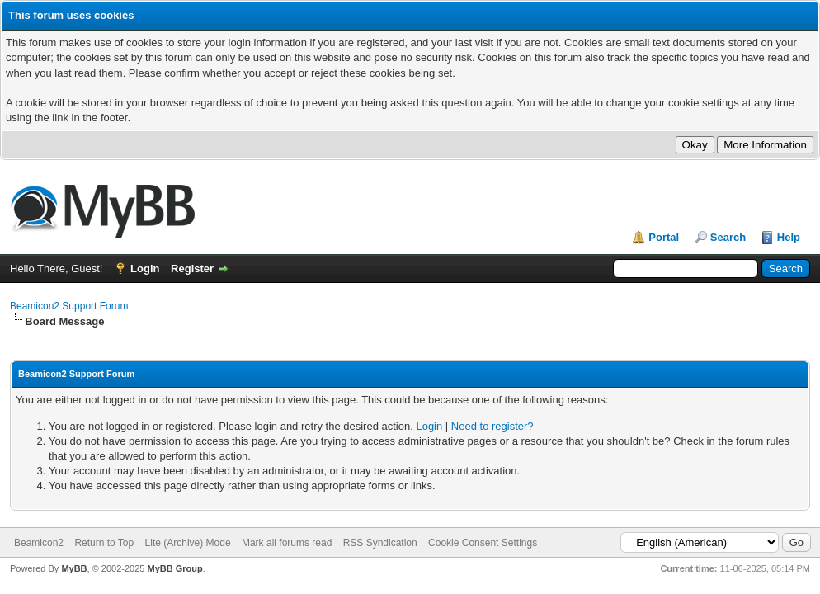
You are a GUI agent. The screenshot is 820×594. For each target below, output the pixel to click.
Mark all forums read (287, 543)
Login (144, 268)
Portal (663, 237)
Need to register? (492, 426)
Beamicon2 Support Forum (69, 306)
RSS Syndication (380, 543)
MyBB (74, 568)
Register (192, 268)
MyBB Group (174, 568)
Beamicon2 (39, 543)
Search (728, 237)
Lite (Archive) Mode (188, 543)
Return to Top (104, 543)
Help (788, 237)
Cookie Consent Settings (482, 543)
